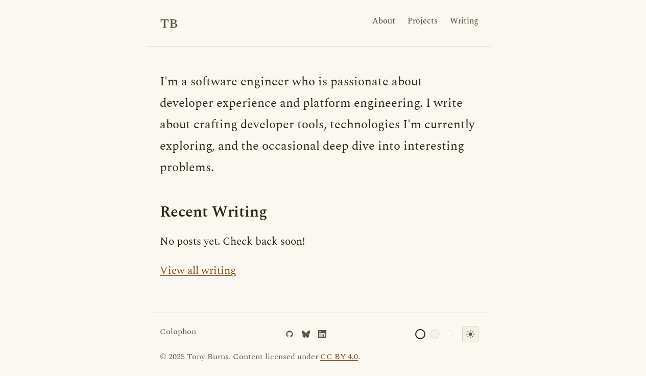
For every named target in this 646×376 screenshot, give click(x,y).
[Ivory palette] (449, 334)
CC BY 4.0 (339, 356)
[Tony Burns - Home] (169, 23)
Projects (423, 21)
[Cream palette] (420, 334)
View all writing (198, 271)
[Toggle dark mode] (470, 334)
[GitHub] (289, 334)
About (383, 21)
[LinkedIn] (322, 334)
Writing (464, 21)
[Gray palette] (434, 334)
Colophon (178, 331)
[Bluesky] (306, 334)
